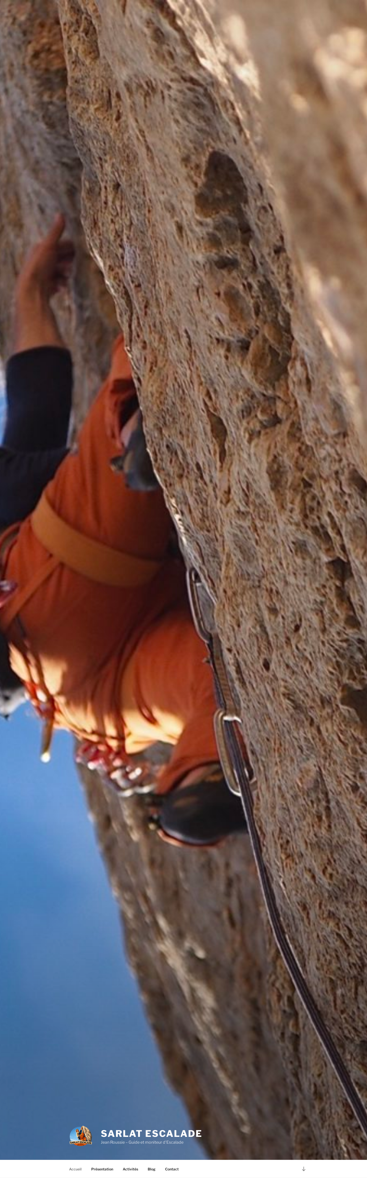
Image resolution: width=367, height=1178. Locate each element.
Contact (172, 1169)
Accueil (75, 1169)
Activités (130, 1169)
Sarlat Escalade (151, 1133)
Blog (152, 1169)
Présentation (102, 1169)
